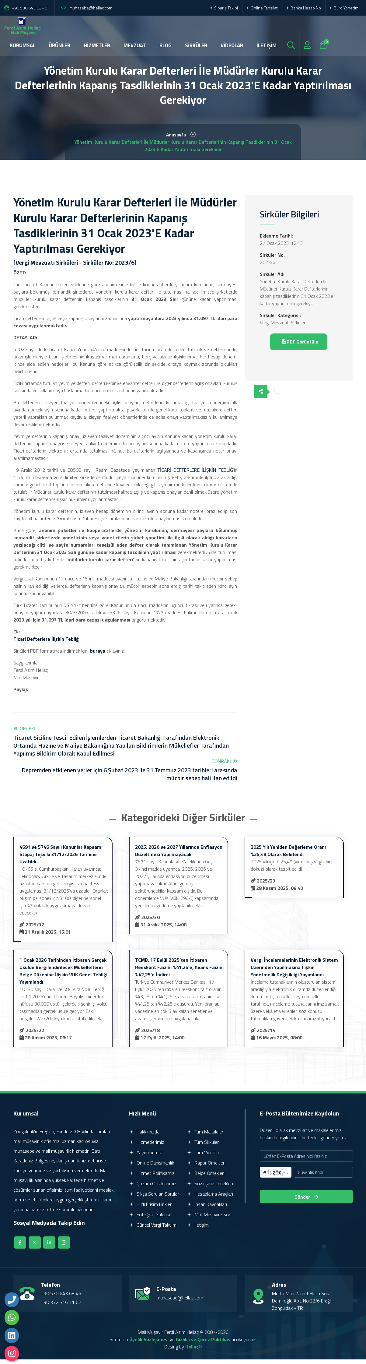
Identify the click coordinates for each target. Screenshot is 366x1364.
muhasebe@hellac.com (90, 8)
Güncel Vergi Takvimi (153, 1229)
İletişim (198, 1229)
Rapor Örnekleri (206, 1167)
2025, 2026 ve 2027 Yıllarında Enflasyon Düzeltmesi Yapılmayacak (178, 855)
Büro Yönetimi (344, 8)
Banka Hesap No (303, 8)
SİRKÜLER (196, 45)
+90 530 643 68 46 (29, 8)
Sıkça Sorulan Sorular (154, 1198)
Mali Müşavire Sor (208, 1219)
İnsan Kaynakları (207, 1208)
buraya (97, 655)
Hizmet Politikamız (152, 1177)
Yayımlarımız (145, 1157)
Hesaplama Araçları (210, 1198)
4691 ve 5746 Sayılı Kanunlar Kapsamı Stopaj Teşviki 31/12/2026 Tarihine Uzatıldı (61, 859)
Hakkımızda (144, 1136)
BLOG (165, 45)
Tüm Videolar (203, 1157)
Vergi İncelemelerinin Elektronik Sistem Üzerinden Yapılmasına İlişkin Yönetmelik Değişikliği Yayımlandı (294, 972)
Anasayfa (176, 137)
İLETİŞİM (266, 45)
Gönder (306, 1201)
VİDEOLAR (232, 45)
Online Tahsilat (262, 8)
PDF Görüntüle (300, 345)
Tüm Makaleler (205, 1136)
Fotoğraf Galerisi (149, 1219)
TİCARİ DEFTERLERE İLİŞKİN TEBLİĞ (195, 474)
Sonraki (125, 774)
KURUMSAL (22, 45)
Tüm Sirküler (203, 1146)
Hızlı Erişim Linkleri (151, 1208)
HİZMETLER (97, 45)
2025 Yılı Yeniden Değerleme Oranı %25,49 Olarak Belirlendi (288, 855)
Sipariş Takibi (223, 8)
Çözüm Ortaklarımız (152, 1188)
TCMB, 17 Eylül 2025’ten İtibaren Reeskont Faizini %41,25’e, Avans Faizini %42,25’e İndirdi (179, 972)
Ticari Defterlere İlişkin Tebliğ (46, 643)
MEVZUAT (135, 45)
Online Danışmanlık (151, 1167)
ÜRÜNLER (59, 45)
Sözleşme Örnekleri (210, 1188)
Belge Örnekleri (206, 1177)
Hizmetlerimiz (146, 1146)
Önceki (125, 745)
